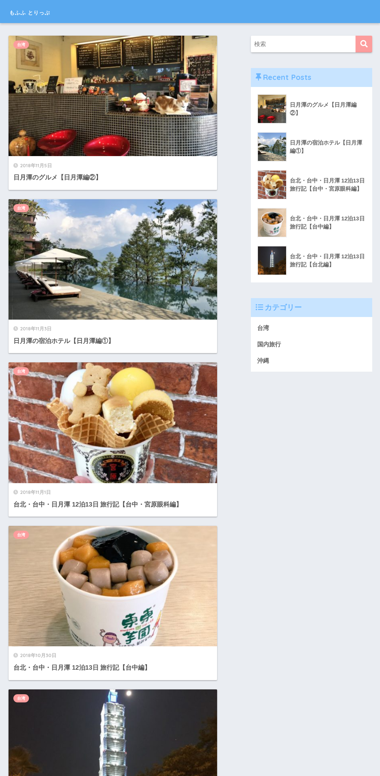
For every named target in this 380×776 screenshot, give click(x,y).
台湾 (24, 44)
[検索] (364, 44)
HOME (190, 746)
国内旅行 (28, 502)
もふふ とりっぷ (43, 11)
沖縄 (143, 607)
